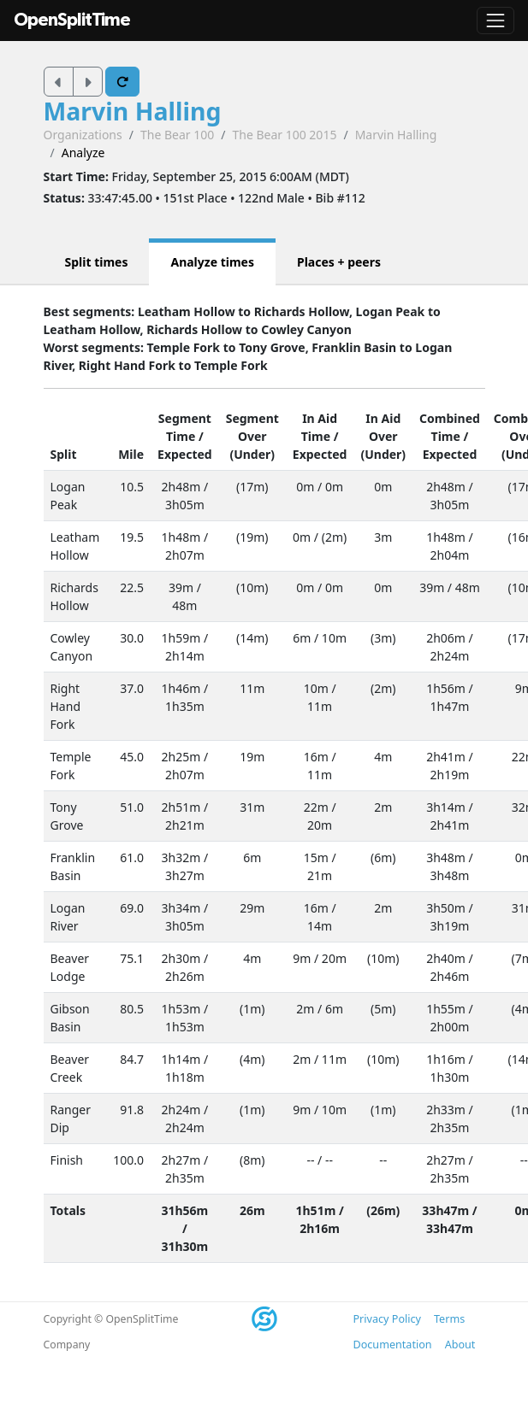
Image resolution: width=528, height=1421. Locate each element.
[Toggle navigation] (495, 20)
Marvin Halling (133, 111)
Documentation (392, 1344)
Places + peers (339, 262)
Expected (184, 454)
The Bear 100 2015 (284, 134)
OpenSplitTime (72, 20)
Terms (449, 1319)
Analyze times (212, 262)
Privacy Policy (387, 1319)
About (460, 1344)
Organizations (83, 134)
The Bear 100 (177, 134)
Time (180, 436)
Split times (96, 262)
